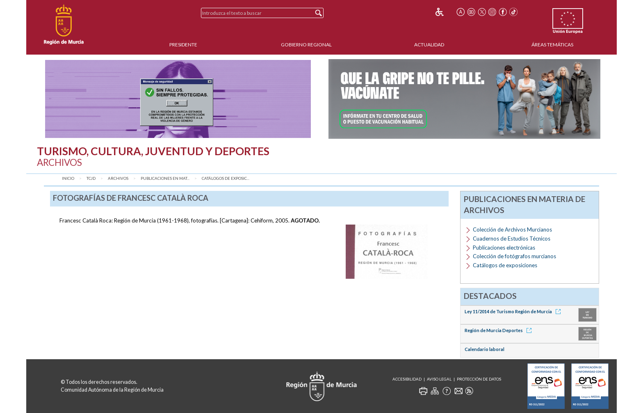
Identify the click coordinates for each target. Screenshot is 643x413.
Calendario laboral (484, 349)
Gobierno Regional (306, 44)
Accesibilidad (407, 379)
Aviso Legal (439, 379)
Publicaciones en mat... (165, 178)
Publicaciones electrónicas (504, 247)
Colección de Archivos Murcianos (512, 229)
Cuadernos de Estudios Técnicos (511, 238)
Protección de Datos (479, 379)
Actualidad (429, 44)
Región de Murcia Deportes (499, 330)
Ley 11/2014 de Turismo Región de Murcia (514, 311)
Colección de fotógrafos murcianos (514, 256)
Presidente (183, 44)
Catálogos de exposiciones (505, 265)
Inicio (68, 178)
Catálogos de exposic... (225, 178)
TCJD (91, 178)
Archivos (118, 178)
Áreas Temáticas (552, 44)
